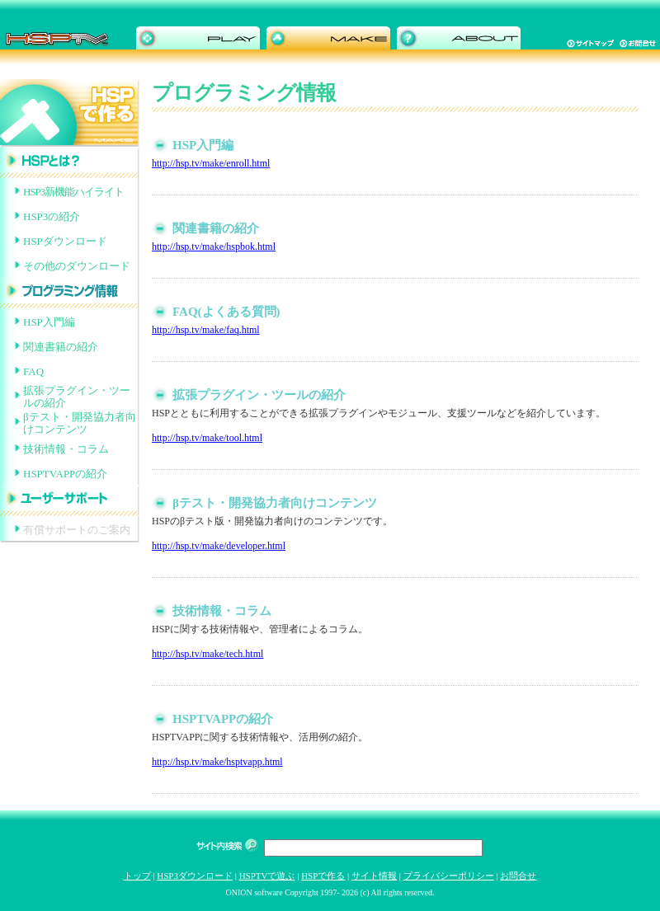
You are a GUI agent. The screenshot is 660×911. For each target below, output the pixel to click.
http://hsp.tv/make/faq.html (206, 330)
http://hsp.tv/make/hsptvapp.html (217, 762)
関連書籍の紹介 (60, 346)
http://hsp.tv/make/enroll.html (211, 163)
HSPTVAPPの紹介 (65, 473)
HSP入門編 (49, 322)
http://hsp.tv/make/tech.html (207, 654)
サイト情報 (374, 875)
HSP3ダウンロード (195, 875)
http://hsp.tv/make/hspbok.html (214, 246)
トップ (137, 875)
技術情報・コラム (66, 449)
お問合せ (518, 875)
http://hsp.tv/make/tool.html (207, 438)
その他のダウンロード (76, 266)
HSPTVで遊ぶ (267, 875)
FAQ (33, 371)
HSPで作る (323, 875)
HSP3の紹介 (51, 216)
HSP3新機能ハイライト (73, 191)
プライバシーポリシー (448, 875)
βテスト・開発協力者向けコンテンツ (79, 423)
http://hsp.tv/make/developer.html (218, 546)
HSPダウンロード (65, 241)
